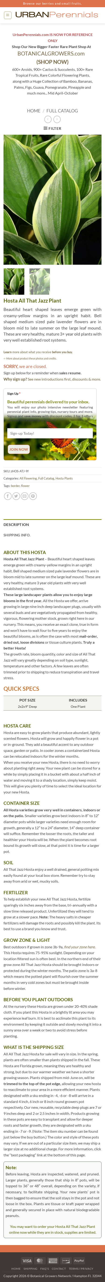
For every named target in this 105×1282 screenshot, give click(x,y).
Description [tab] (16, 524)
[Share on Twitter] (16, 496)
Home (33, 110)
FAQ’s (44, 1268)
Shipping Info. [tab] (17, 535)
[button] (7, 15)
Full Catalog (62, 110)
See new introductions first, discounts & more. (64, 379)
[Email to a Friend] (24, 496)
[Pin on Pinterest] (33, 496)
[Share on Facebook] (8, 496)
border (15, 486)
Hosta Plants (64, 478)
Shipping (31, 1268)
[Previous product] (57, 119)
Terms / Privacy (81, 1268)
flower (25, 486)
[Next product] (48, 119)
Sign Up (14, 393)
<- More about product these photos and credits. (30, 358)
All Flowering (28, 478)
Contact (59, 1268)
